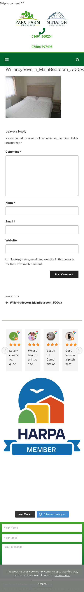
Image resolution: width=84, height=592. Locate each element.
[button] (7, 60)
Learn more (62, 575)
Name (10, 202)
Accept (42, 584)
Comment (13, 151)
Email (10, 221)
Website (11, 240)
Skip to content (12, 3)
